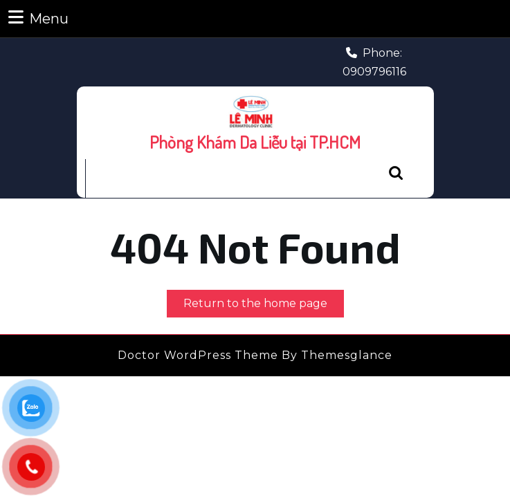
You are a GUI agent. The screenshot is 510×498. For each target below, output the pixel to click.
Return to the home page (263, 306)
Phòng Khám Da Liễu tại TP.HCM (255, 142)
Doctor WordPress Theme (198, 355)
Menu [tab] (38, 17)
